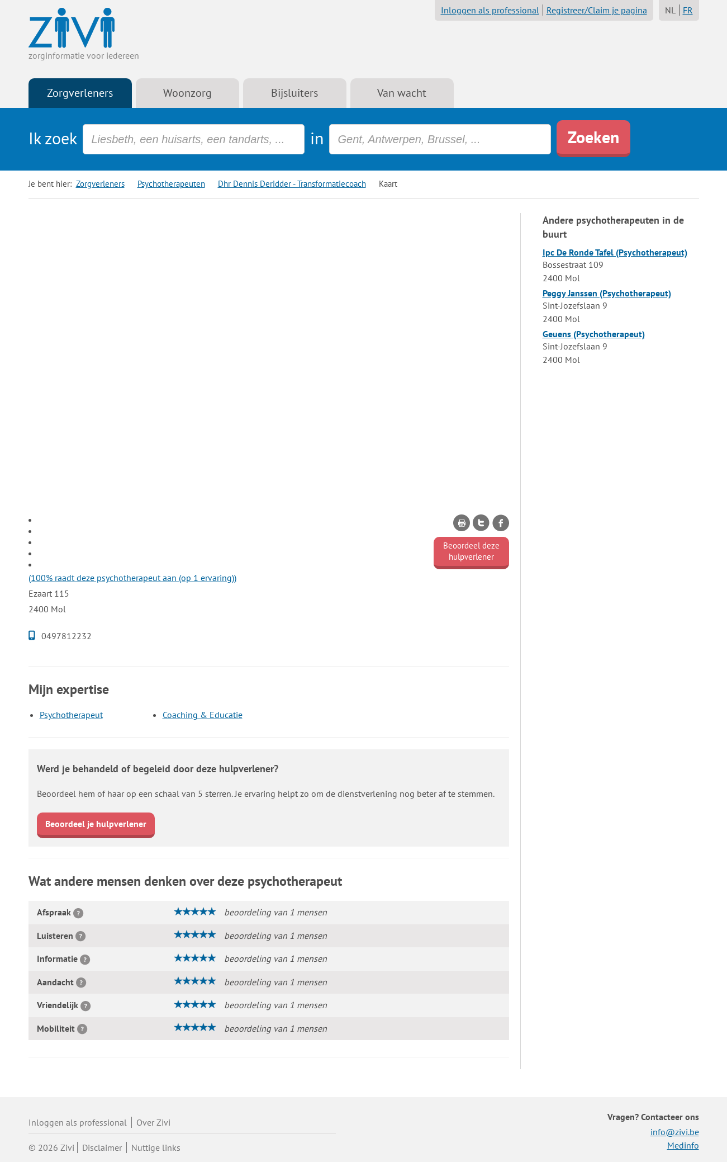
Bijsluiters (294, 93)
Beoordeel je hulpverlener (95, 823)
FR (688, 10)
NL (670, 10)
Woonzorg (187, 93)
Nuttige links (155, 1147)
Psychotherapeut (71, 714)
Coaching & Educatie (203, 714)
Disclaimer (102, 1147)
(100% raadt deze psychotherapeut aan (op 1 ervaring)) (132, 577)
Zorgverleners (80, 93)
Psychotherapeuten (171, 183)
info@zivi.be (674, 1131)
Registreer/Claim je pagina (597, 10)
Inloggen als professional (490, 10)
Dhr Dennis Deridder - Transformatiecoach (292, 183)
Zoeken (593, 137)
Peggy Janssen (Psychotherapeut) (607, 293)
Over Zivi (153, 1122)
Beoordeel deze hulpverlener (471, 551)
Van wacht (401, 93)
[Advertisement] (268, 291)
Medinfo (683, 1145)
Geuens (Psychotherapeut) (594, 333)
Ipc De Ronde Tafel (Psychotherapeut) (615, 252)
